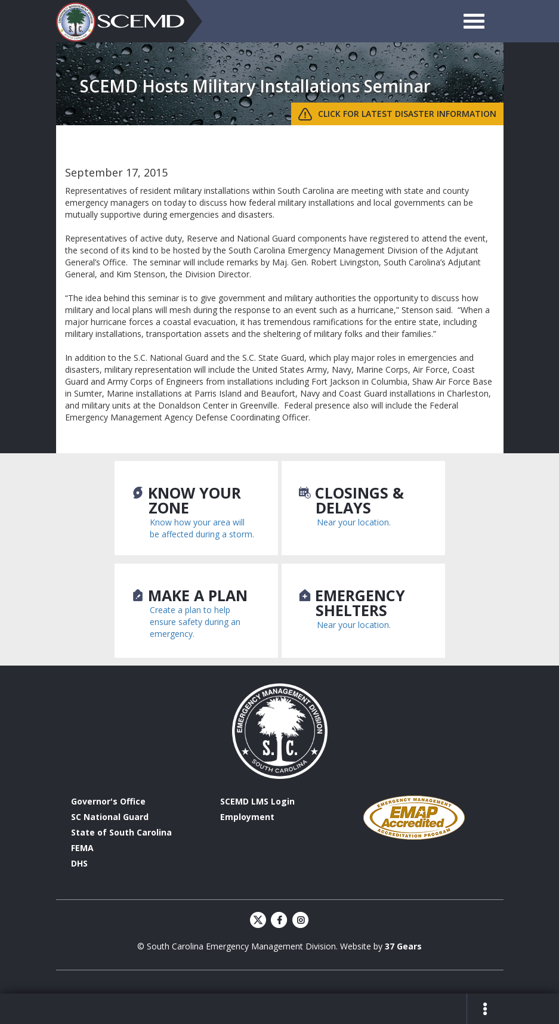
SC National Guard (110, 816)
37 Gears (403, 946)
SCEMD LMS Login (257, 801)
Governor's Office (108, 801)
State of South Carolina (121, 832)
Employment (247, 816)
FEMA (82, 847)
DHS (79, 863)
